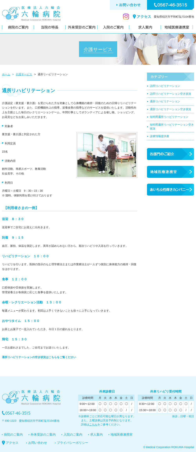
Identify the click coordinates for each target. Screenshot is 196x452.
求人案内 (96, 434)
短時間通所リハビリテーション (169, 116)
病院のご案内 (13, 434)
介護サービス (24, 74)
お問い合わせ (37, 442)
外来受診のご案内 (43, 434)
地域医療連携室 (121, 434)
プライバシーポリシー (72, 442)
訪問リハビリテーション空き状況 (170, 93)
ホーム (6, 74)
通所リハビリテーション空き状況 (170, 109)
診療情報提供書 (159, 136)
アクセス (12, 442)
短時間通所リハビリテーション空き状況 (172, 126)
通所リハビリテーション (165, 101)
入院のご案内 (73, 434)
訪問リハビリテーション (165, 85)
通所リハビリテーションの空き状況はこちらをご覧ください (39, 357)
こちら (93, 424)
